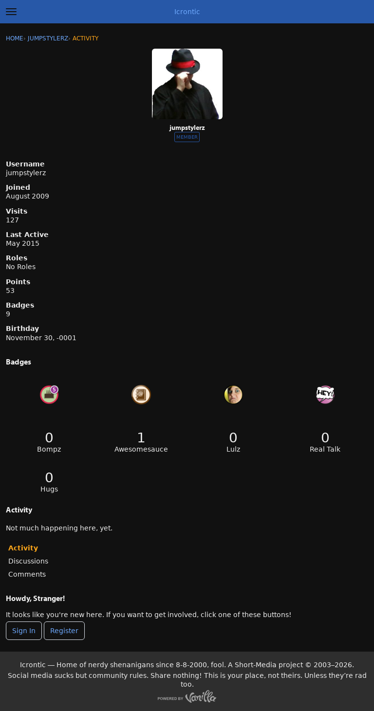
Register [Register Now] (64, 631)
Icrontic (187, 12)
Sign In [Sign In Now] (24, 631)
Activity (23, 548)
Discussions (28, 561)
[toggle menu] (11, 11)
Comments (27, 574)
